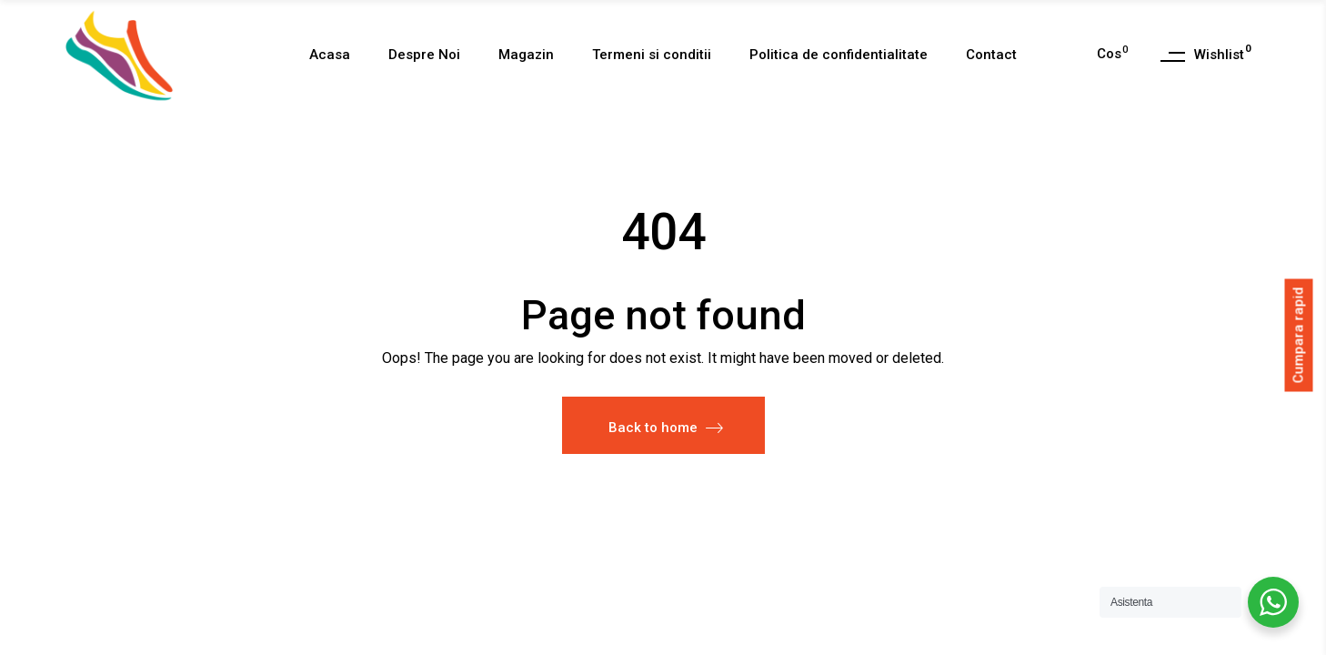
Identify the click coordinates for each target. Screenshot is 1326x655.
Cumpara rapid (1299, 335)
